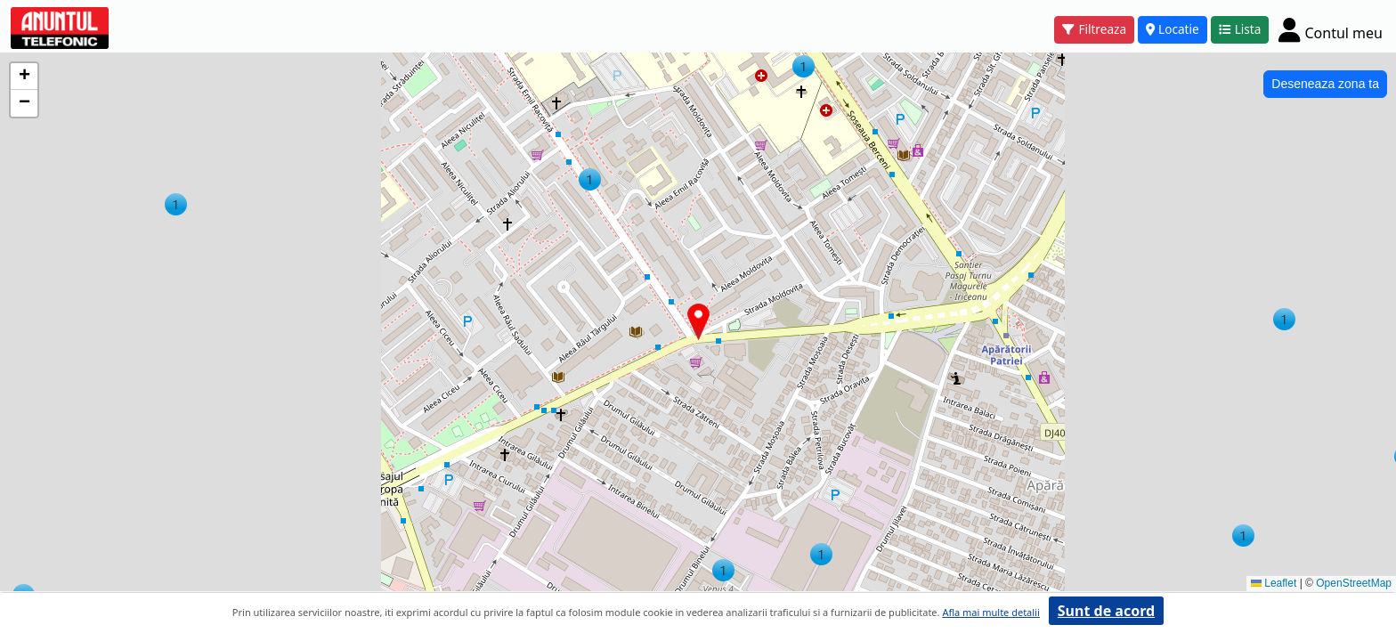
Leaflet (1273, 583)
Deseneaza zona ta (1325, 84)
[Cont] (1330, 29)
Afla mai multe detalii (990, 612)
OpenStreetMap (1354, 583)
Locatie (1172, 28)
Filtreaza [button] (1094, 28)
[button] (176, 204)
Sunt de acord (1106, 611)
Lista (1240, 28)
